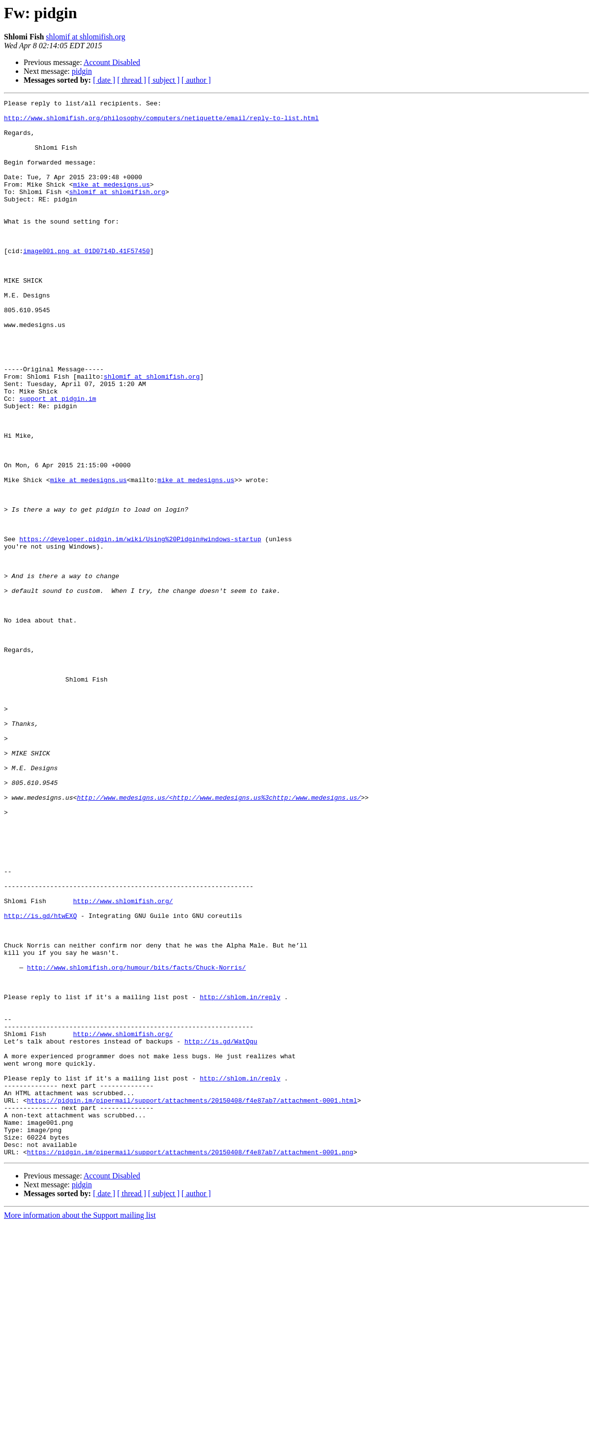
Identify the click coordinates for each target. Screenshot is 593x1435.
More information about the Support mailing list (80, 1426)
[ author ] (196, 80)
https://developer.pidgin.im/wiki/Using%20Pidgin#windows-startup (140, 627)
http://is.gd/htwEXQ (40, 1079)
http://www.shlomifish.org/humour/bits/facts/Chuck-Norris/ (136, 1141)
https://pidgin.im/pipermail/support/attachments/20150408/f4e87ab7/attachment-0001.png (190, 1363)
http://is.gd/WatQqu (221, 1230)
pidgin (82, 71)
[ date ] (104, 80)
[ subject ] (164, 80)
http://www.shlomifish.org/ (123, 1061)
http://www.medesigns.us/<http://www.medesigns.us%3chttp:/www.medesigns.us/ (219, 937)
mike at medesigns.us (111, 201)
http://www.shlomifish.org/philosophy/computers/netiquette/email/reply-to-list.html (161, 122)
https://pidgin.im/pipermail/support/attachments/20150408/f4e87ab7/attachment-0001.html (192, 1301)
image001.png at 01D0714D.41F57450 (86, 281)
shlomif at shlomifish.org (85, 37)
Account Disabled (112, 62)
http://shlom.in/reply (240, 1177)
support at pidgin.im (57, 459)
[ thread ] (131, 80)
